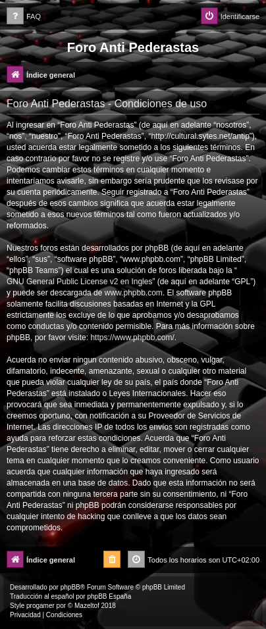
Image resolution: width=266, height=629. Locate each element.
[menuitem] (24, 16)
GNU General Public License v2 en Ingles (79, 281)
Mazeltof (86, 605)
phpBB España (109, 596)
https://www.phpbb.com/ (132, 337)
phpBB (70, 587)
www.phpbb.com (134, 292)
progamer (40, 605)
